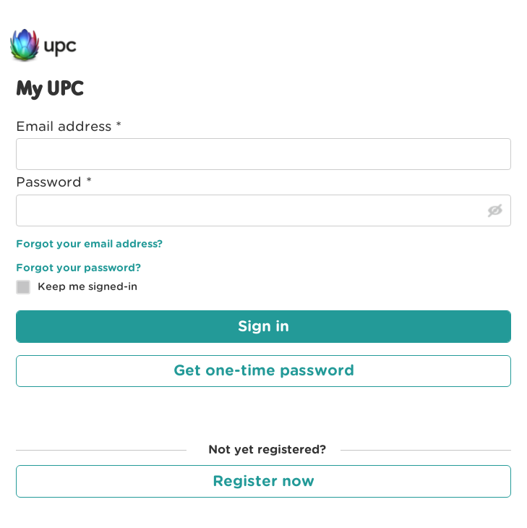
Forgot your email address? (89, 244)
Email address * (68, 126)
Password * (54, 182)
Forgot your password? (78, 267)
